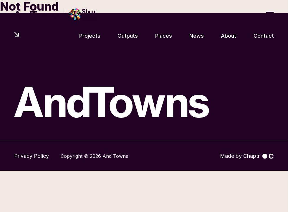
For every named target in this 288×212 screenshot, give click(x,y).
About (228, 36)
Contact (264, 36)
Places (163, 36)
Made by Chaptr (247, 156)
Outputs (127, 36)
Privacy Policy (31, 156)
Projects (89, 36)
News (196, 36)
